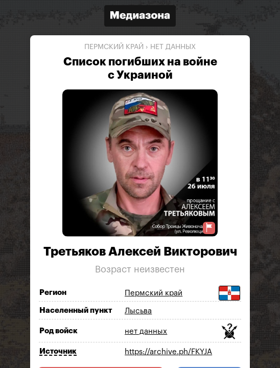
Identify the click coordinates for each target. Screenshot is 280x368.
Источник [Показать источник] (58, 351)
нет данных (173, 47)
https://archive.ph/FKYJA (168, 352)
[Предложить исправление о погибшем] (209, 228)
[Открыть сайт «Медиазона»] (140, 17)
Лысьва (138, 311)
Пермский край (114, 47)
